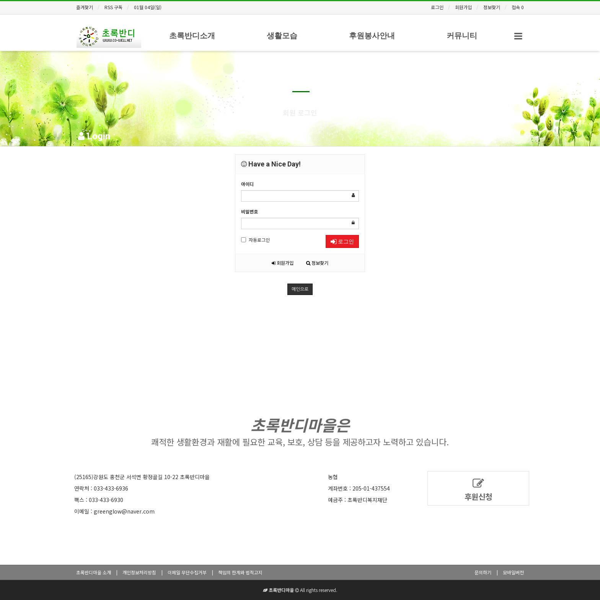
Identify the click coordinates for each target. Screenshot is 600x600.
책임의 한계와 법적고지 (240, 572)
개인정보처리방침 (139, 572)
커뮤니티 (462, 35)
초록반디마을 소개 (93, 572)
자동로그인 (255, 239)
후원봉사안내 (372, 35)
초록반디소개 (192, 35)
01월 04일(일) (147, 7)
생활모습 (282, 35)
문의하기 (482, 572)
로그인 (437, 7)
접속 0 (518, 7)
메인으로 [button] (300, 289)
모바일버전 (513, 572)
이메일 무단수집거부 (187, 572)
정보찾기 (491, 7)
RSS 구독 (113, 7)
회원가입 (463, 7)
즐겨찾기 (84, 7)
